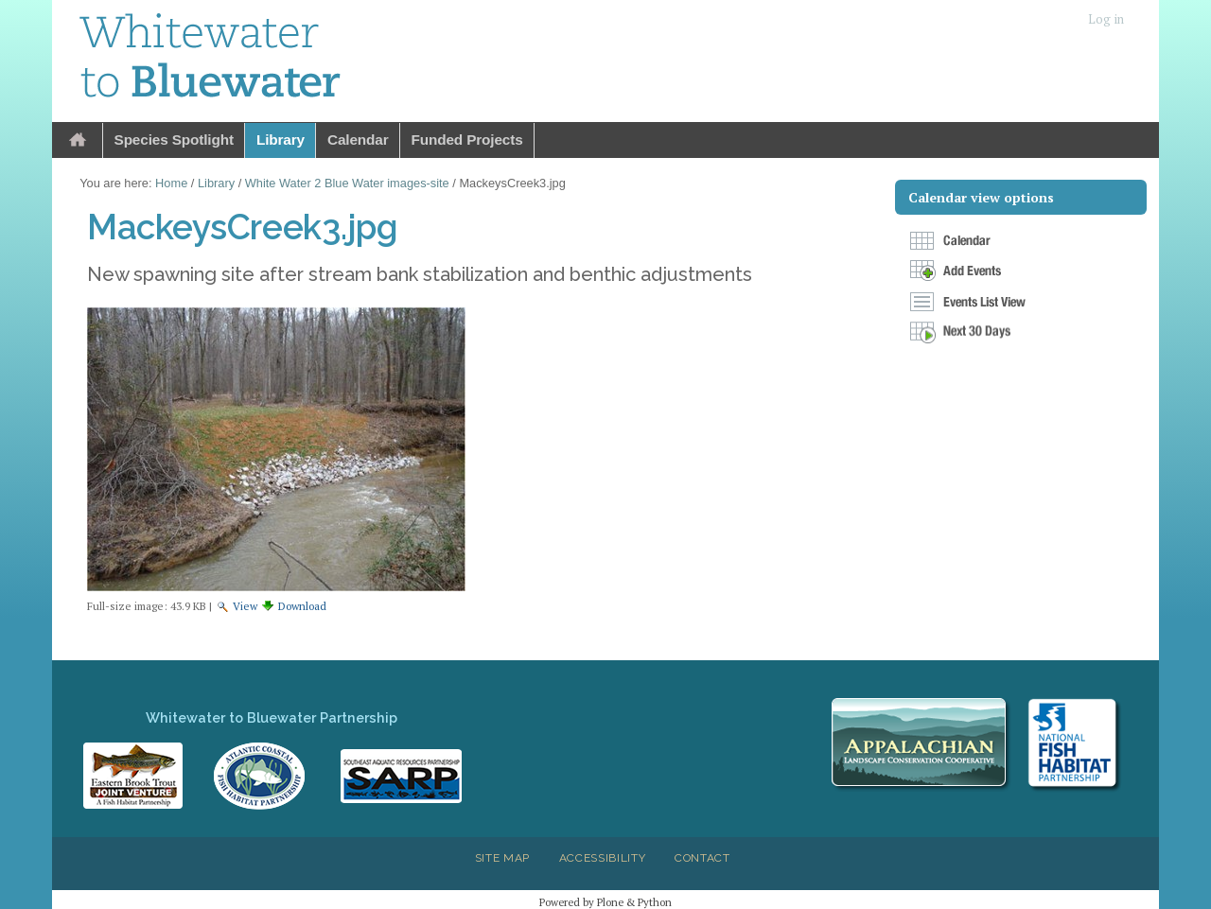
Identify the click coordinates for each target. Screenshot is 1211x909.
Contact (702, 858)
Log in (1106, 19)
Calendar (358, 139)
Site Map (502, 858)
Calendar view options (981, 197)
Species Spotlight (174, 139)
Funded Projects (467, 139)
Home (77, 140)
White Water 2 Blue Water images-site (347, 183)
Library (280, 139)
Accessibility (602, 858)
